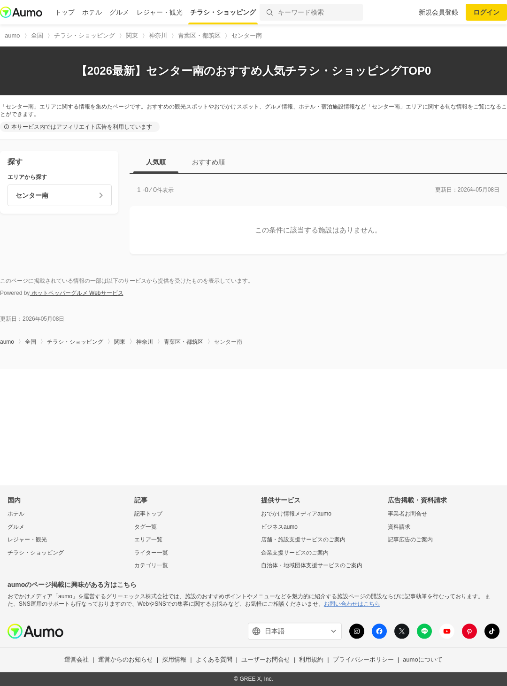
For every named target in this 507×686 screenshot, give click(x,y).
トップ (65, 12)
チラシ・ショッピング (223, 12)
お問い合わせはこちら (352, 604)
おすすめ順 (208, 162)
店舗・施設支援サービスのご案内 (303, 540)
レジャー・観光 (160, 12)
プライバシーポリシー (363, 659)
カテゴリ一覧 (151, 566)
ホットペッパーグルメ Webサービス (76, 293)
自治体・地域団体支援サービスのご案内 (311, 566)
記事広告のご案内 (410, 540)
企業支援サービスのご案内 (295, 552)
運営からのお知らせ (125, 659)
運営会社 (76, 659)
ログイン (486, 12)
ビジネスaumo (279, 527)
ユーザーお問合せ (265, 659)
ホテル (92, 12)
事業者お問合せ (407, 513)
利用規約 (311, 659)
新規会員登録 (438, 12)
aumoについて (423, 659)
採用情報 (174, 659)
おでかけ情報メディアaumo (296, 513)
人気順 (156, 162)
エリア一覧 (148, 540)
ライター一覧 (151, 552)
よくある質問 (214, 659)
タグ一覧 (145, 527)
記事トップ (148, 513)
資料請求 (399, 527)
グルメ (119, 12)
